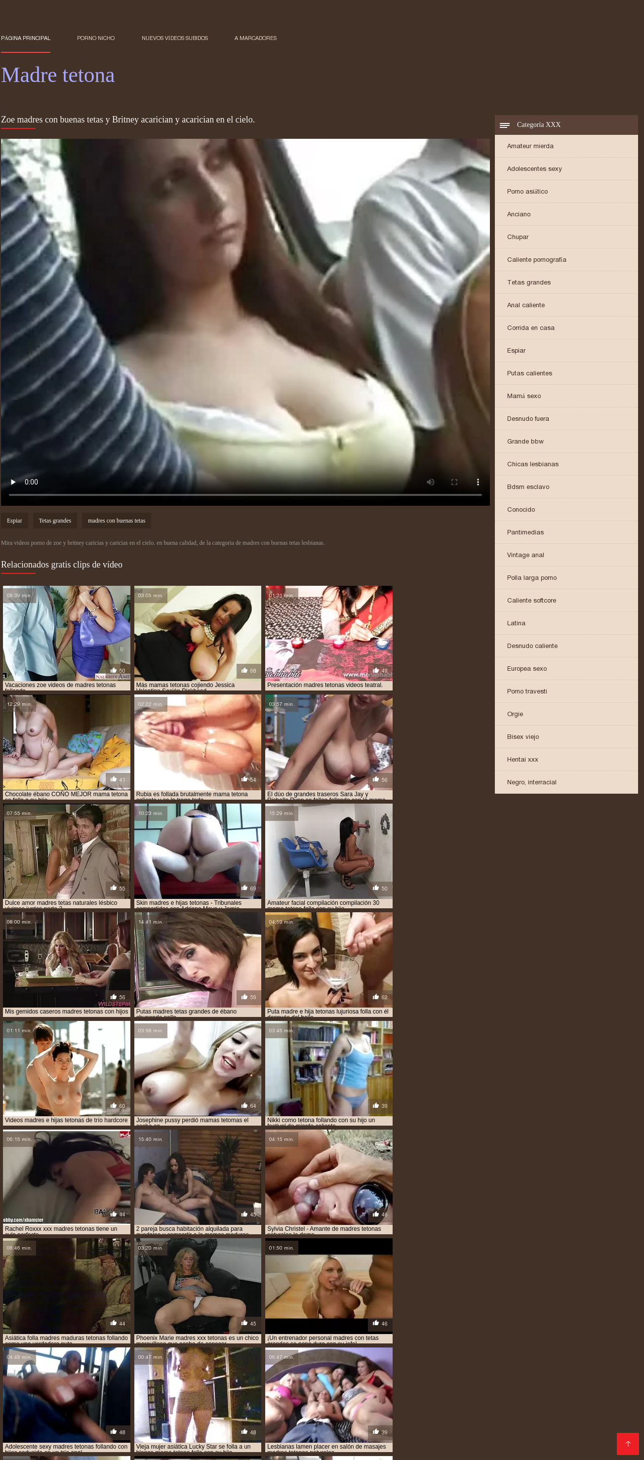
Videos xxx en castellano (94, 1414)
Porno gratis (86, 1446)
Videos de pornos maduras (48, 1438)
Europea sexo (527, 669)
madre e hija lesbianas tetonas (67, 1338)
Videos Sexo (386, 1438)
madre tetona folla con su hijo (123, 1343)
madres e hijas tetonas (69, 1354)
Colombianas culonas (102, 1430)
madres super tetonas (531, 1354)
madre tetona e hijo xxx (553, 1338)
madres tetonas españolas (425, 1365)
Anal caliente (526, 306)
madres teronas (597, 1354)
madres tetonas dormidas (245, 1365)
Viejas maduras (508, 1398)
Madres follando (458, 1422)
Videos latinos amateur (322, 1390)
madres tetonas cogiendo (528, 1360)
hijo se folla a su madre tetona (421, 1333)
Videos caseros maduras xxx (185, 1406)
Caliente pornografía (536, 260)
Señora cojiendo (395, 1390)
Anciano (518, 215)
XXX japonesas (103, 1406)
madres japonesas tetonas (152, 1354)
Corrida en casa (531, 328)
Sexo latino (50, 1406)
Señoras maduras (550, 1383)
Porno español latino (136, 1438)
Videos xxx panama (575, 1398)
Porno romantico (334, 1422)
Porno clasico (430, 1430)
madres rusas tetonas (455, 1354)
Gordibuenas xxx (583, 1406)
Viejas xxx (361, 1398)
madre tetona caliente (376, 1338)
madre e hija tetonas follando (240, 1338)
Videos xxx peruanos (450, 1438)
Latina (516, 624)
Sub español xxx (31, 1422)
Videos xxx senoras (220, 1414)
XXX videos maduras (182, 1430)
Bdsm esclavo (528, 487)
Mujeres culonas (94, 1422)
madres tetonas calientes (442, 1360)
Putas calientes (529, 374)
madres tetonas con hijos (75, 1365)
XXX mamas (39, 1398)
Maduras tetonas (289, 1446)
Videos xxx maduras (83, 1383)
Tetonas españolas (157, 1383)
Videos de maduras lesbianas (118, 1398)
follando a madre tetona (39, 1333)
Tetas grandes (529, 283)
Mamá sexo (524, 397)
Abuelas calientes (460, 1446)
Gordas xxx (407, 1406)
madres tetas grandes (34, 1360)
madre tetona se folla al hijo (437, 1343)
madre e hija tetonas (154, 1338)
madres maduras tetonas (238, 1354)
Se (554, 1430)
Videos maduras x (516, 1406)
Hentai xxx (522, 760)
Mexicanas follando (368, 1430)
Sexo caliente (336, 1438)
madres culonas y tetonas (514, 1349)
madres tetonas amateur (196, 1360)
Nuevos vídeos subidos (175, 38)
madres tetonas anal (274, 1360)
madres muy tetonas (315, 1354)
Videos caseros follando (80, 1390)
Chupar (517, 238)
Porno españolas (255, 1430)
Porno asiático (527, 192)
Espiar (516, 351)
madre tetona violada (523, 1343)
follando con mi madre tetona (224, 1333)
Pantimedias (525, 533)
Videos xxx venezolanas (238, 1383)
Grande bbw (525, 442)
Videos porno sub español (430, 1398)
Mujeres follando (594, 1430)
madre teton (313, 1338)
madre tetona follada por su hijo (230, 1343)
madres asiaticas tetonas (80, 1349)
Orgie (515, 715)
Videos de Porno (30, 1446)
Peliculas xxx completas (534, 1438)
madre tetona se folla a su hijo (336, 1343)
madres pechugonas (384, 1354)
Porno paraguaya (158, 1390)
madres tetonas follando (512, 1365)
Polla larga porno (532, 578)
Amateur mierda (530, 147)
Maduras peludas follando (592, 1414)
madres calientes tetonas (165, 1349)
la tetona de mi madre (510, 1333)
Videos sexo (592, 1422)
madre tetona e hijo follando (464, 1338)
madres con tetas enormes (337, 1349)
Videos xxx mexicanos (262, 1422)
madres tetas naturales (113, 1360)
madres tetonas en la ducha (334, 1365)
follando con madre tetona (127, 1333)
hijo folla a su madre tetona (321, 1333)
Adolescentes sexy (534, 169)
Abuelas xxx (22, 1383)
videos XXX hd (607, 1438)
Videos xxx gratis (381, 1414)
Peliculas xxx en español (303, 1414)
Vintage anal (525, 556)
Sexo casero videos (508, 1414)
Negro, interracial (532, 783)
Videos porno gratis (559, 1390)
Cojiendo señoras (277, 1438)
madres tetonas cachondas (355, 1360)
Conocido (521, 510)
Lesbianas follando (480, 1383)
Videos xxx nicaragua (529, 1422)
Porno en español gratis (282, 1406)
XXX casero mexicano (403, 1383)
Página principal (25, 38)
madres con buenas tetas (116, 521)
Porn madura (179, 1446)
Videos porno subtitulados (172, 1422)
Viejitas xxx (310, 1430)
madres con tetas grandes (426, 1349)
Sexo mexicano (443, 1414)
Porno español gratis (322, 1383)
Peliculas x (162, 1414)
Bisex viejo (523, 737)
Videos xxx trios (396, 1422)
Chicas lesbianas (533, 465)
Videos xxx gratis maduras (291, 1398)
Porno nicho (96, 38)
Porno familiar (231, 1446)
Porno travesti (527, 692)
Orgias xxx (133, 1446)
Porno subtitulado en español (374, 1446)
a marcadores (256, 38)
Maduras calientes (208, 1398)
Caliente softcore (531, 601)
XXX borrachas (355, 1406)
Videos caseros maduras (501, 1430)
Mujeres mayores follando (474, 1390)
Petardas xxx (457, 1406)
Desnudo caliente (532, 646)
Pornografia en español (236, 1390)
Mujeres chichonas (209, 1438)
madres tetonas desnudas (160, 1365)
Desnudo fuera (528, 419)
